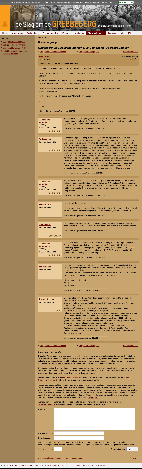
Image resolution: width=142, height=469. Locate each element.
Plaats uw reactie (130, 52)
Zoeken (112, 33)
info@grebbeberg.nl (46, 404)
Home (5, 33)
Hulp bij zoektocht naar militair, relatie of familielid (16, 52)
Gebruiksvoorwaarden (71, 377)
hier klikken (109, 2)
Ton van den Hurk (47, 299)
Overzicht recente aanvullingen (38, 465)
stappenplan (93, 397)
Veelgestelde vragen (89, 465)
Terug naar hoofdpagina (89, 52)
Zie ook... (133, 458)
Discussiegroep (96, 33)
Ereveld (66, 33)
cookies (47, 2)
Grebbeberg (33, 33)
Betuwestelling (51, 33)
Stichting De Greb (17, 465)
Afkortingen (104, 465)
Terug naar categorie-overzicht (53, 52)
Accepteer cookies (126, 2)
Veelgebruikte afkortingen (14, 42)
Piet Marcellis (45, 266)
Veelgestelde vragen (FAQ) (14, 48)
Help (122, 33)
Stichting (79, 33)
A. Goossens (45, 139)
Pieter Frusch (45, 56)
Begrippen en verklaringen (14, 45)
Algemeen (17, 33)
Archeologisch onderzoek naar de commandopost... (62, 458)
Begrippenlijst (75, 465)
